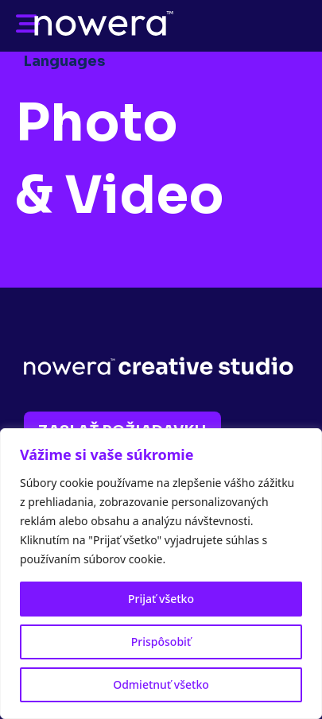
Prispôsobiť (161, 641)
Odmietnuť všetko (161, 684)
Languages (64, 61)
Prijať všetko (161, 598)
